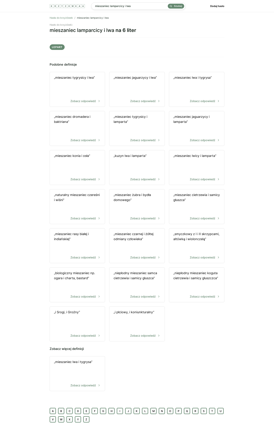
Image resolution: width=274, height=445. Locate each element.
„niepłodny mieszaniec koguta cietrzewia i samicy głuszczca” (196, 285)
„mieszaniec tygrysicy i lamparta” (137, 129)
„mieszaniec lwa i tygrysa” (196, 89)
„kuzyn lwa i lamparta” (137, 168)
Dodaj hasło (217, 6)
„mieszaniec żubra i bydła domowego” (137, 207)
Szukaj (176, 6)
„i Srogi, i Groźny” (77, 324)
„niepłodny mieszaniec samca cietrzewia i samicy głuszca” (137, 285)
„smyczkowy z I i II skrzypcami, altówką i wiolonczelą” (196, 246)
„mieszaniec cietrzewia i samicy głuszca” (196, 207)
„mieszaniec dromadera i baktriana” (77, 129)
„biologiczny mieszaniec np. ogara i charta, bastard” (77, 285)
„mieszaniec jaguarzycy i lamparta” (196, 129)
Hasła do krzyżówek (61, 17)
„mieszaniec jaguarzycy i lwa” (137, 89)
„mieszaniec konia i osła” (77, 168)
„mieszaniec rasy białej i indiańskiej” (77, 246)
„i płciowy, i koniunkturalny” (137, 324)
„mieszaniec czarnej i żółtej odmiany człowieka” (137, 246)
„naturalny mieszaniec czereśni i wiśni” (77, 207)
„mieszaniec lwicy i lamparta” (196, 168)
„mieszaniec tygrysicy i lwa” (77, 89)
